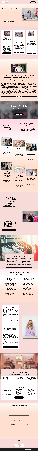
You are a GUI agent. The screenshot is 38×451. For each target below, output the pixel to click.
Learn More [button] (31, 53)
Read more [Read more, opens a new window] (9, 450)
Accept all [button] (27, 449)
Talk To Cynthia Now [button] (19, 399)
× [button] (37, 448)
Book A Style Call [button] (11, 348)
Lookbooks (16, 1)
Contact (27, 1)
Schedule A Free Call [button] (19, 430)
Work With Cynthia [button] (19, 114)
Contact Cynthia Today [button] (19, 52)
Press (22, 1)
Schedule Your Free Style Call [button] (19, 96)
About (24, 1)
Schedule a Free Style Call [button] (9, 21)
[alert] (19, 449)
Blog (19, 1)
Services (13, 1)
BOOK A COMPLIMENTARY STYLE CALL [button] (19, 268)
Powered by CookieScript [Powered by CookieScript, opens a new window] (35, 450)
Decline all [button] (33, 449)
